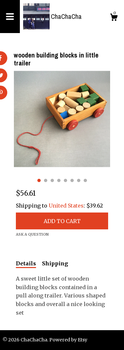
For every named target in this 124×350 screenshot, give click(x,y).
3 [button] (52, 180)
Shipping (55, 263)
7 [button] (78, 180)
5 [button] (65, 180)
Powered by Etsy (68, 340)
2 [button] (45, 180)
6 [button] (72, 180)
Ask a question (32, 234)
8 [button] (85, 180)
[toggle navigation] (10, 16)
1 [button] (39, 180)
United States (66, 205)
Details (26, 263)
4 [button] (59, 180)
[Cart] (113, 18)
